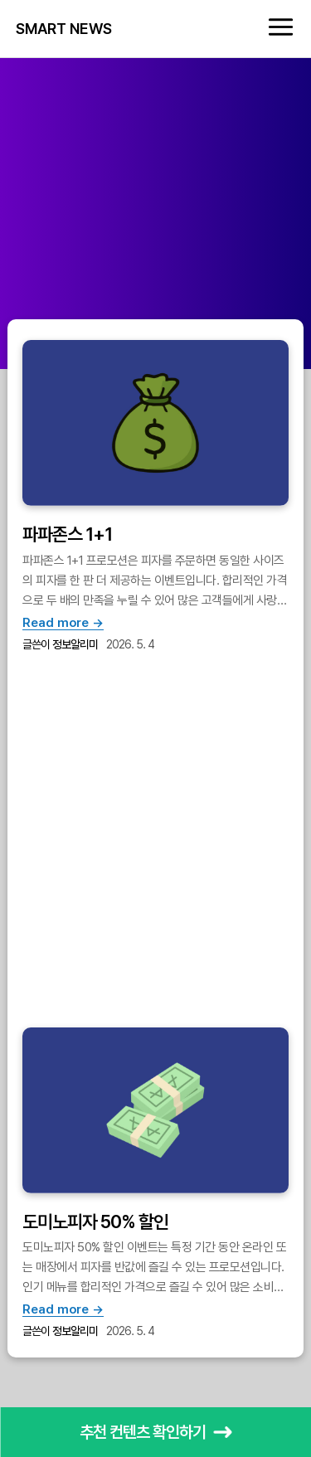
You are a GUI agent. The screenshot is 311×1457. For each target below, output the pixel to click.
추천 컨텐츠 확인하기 (156, 1432)
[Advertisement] (155, 213)
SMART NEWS (64, 29)
